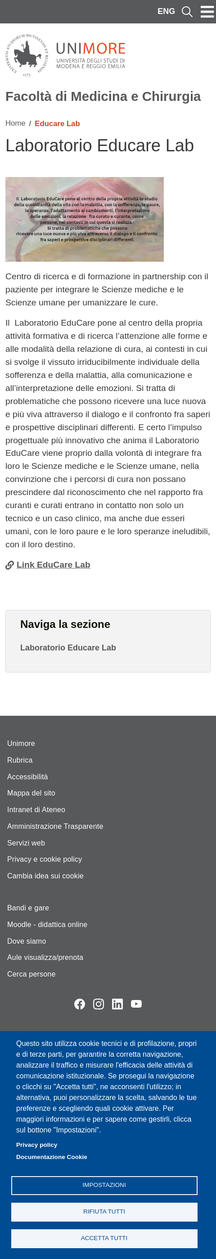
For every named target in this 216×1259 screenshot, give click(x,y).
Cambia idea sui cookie (45, 876)
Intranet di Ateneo (36, 810)
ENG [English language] (166, 11)
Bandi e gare (28, 908)
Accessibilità (27, 777)
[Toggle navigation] (207, 11)
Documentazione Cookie (51, 1157)
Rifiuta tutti (104, 1211)
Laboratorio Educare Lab (68, 647)
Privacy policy (36, 1144)
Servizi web (26, 843)
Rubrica (20, 760)
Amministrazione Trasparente (55, 826)
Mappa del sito (31, 793)
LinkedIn (117, 1004)
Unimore (21, 743)
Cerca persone (31, 974)
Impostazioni (104, 1185)
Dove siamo (26, 941)
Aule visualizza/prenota (45, 957)
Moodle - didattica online (47, 924)
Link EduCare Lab (53, 564)
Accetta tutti (104, 1238)
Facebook (80, 1004)
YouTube (136, 1004)
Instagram (98, 1004)
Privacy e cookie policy (44, 859)
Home (15, 123)
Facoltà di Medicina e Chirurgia (103, 96)
